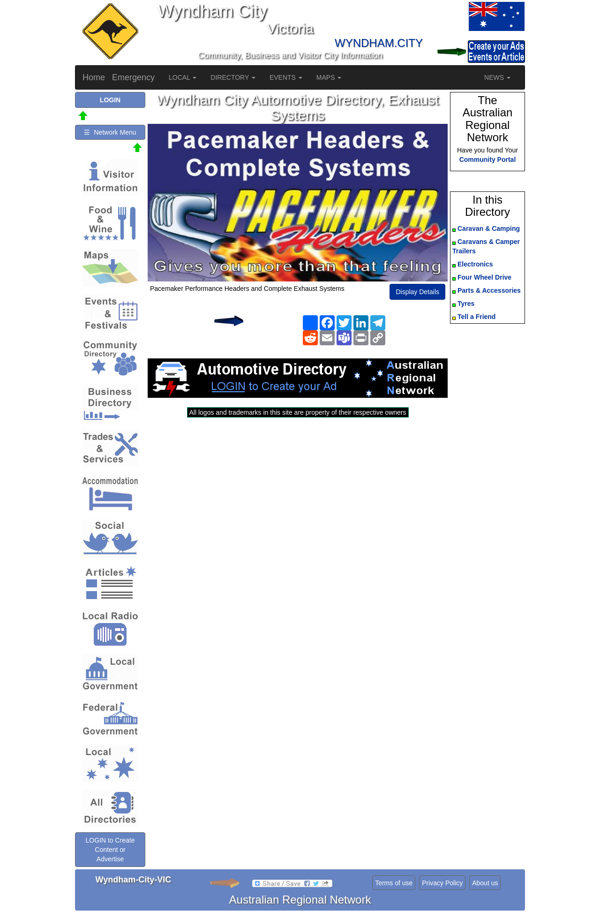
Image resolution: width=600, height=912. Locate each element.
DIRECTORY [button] (232, 77)
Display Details (417, 292)
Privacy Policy (442, 883)
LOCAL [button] (182, 77)
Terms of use (393, 883)
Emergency (133, 77)
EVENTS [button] (286, 77)
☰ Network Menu (110, 132)
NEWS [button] (497, 77)
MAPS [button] (329, 77)
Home (93, 77)
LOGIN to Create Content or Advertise (110, 849)
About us (485, 883)
